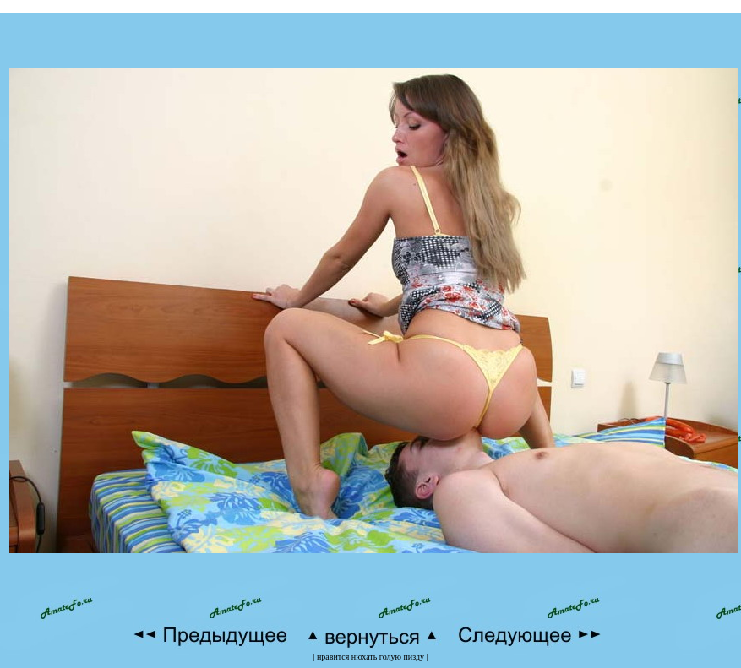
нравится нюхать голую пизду (370, 656)
